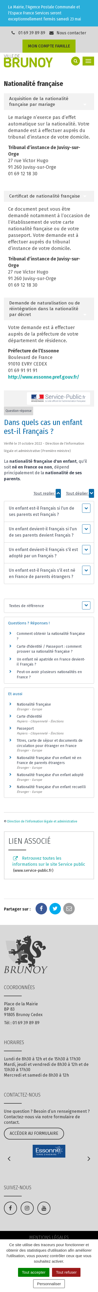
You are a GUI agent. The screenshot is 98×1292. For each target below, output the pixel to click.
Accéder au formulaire (34, 1133)
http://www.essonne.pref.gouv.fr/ (43, 377)
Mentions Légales (49, 1237)
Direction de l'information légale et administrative (42, 821)
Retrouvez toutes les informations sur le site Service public (48, 864)
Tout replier (47, 493)
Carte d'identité (29, 716)
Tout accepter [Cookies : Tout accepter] (33, 1272)
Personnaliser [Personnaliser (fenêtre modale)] (49, 1284)
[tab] (49, 101)
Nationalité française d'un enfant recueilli (51, 787)
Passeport (25, 728)
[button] (49, 511)
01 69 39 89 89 (31, 32)
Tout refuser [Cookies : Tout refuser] (66, 1272)
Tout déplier (80, 493)
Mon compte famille (49, 45)
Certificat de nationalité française (44, 196)
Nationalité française (34, 704)
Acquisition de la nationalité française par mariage (38, 101)
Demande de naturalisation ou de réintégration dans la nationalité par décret (44, 308)
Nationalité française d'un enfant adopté (50, 775)
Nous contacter (68, 32)
